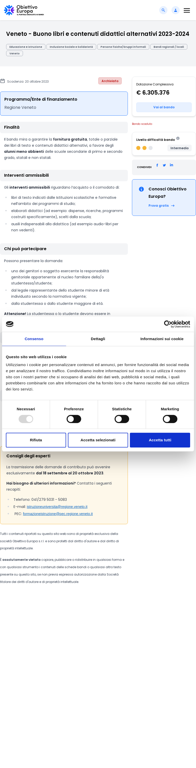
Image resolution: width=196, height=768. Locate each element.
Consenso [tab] (34, 339)
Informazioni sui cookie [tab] (161, 339)
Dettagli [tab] (98, 339)
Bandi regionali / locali (169, 47)
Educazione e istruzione (25, 47)
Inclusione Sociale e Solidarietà (71, 47)
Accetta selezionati (98, 440)
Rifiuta (36, 440)
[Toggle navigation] (187, 10)
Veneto (14, 53)
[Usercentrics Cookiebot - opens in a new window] (167, 324)
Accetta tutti (160, 440)
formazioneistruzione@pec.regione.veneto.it (58, 514)
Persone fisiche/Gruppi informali (123, 47)
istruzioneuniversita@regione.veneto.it (57, 507)
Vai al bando (164, 107)
